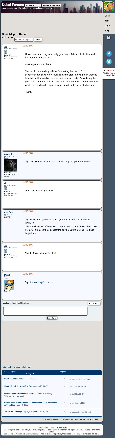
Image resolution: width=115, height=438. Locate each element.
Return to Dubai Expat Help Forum (16, 367)
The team (47, 419)
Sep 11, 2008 (80, 403)
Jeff (73, 394)
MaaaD (7, 275)
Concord (8, 154)
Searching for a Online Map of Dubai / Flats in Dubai (27, 394)
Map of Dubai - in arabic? (15, 386)
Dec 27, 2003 (80, 394)
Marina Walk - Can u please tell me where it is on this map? (30, 403)
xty (73, 403)
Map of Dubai (10, 379)
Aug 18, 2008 (86, 412)
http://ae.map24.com (39, 282)
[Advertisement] (49, 23)
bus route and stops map (15, 412)
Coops (32, 386)
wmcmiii (33, 412)
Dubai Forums (13, 5)
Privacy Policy (61, 428)
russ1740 (8, 212)
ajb (5, 47)
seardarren (76, 379)
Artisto (21, 379)
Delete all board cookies (63, 419)
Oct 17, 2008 (85, 379)
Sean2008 (10, 405)
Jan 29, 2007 (82, 386)
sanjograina (76, 412)
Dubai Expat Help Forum (51, 5)
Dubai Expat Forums (33, 5)
